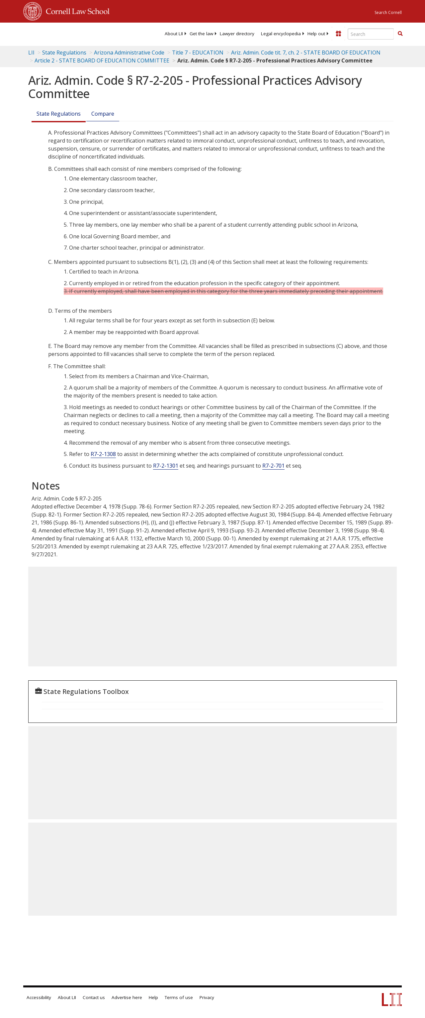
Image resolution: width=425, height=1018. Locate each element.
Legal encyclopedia (281, 34)
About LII (174, 34)
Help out (316, 34)
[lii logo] (49, 33)
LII (31, 52)
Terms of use (179, 997)
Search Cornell (388, 12)
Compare (102, 113)
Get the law (201, 34)
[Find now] (400, 34)
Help (153, 997)
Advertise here (127, 997)
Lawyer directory (237, 34)
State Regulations (64, 52)
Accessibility (39, 997)
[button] (400, 33)
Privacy (207, 997)
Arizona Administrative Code (129, 52)
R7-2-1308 (103, 454)
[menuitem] (173, 33)
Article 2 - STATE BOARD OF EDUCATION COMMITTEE (102, 60)
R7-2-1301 (165, 465)
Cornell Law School (76, 10)
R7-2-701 (273, 465)
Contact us (94, 997)
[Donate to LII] (338, 33)
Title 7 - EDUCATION (197, 52)
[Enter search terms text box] (371, 34)
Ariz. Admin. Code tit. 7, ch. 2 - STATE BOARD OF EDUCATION (306, 52)
